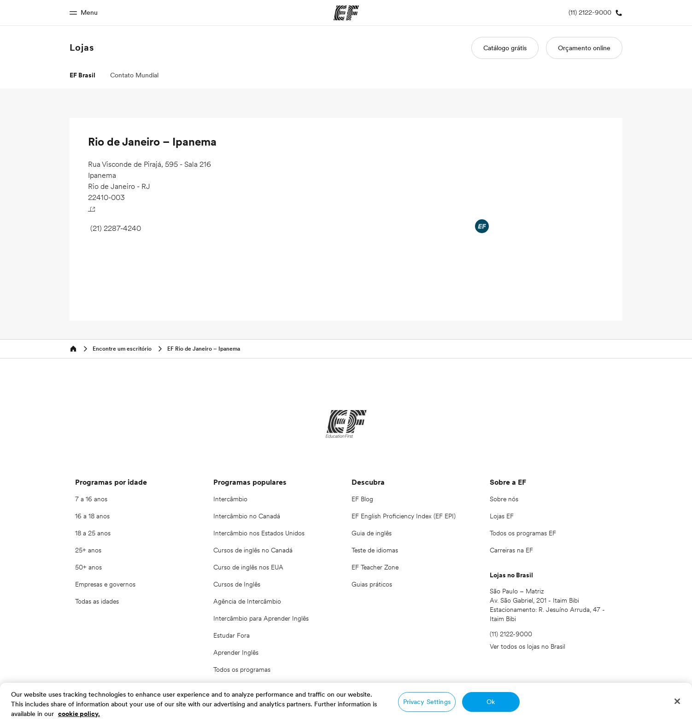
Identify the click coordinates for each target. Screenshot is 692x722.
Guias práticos (372, 584)
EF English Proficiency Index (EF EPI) (404, 516)
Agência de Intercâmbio (247, 601)
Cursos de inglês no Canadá (253, 550)
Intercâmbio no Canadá (246, 516)
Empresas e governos (105, 584)
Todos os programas (241, 669)
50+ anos (88, 567)
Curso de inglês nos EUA (248, 567)
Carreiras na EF (511, 550)
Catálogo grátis (505, 48)
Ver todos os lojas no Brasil (527, 646)
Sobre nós (504, 499)
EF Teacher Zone (375, 567)
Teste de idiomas (375, 550)
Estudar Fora (231, 635)
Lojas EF (502, 516)
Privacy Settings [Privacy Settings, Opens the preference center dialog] (427, 701)
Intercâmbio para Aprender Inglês (261, 618)
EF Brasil (82, 75)
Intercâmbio (230, 499)
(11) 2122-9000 (511, 634)
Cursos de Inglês (236, 584)
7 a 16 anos (91, 499)
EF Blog (362, 499)
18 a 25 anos (93, 533)
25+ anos (88, 550)
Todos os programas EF (523, 533)
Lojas (82, 47)
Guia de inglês (372, 533)
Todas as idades (97, 601)
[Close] (677, 701)
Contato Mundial (134, 75)
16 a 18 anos (92, 516)
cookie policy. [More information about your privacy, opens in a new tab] (79, 713)
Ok (491, 701)
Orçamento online (584, 48)
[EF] (346, 424)
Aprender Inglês (235, 652)
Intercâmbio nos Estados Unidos (259, 533)
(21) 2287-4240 (115, 228)
